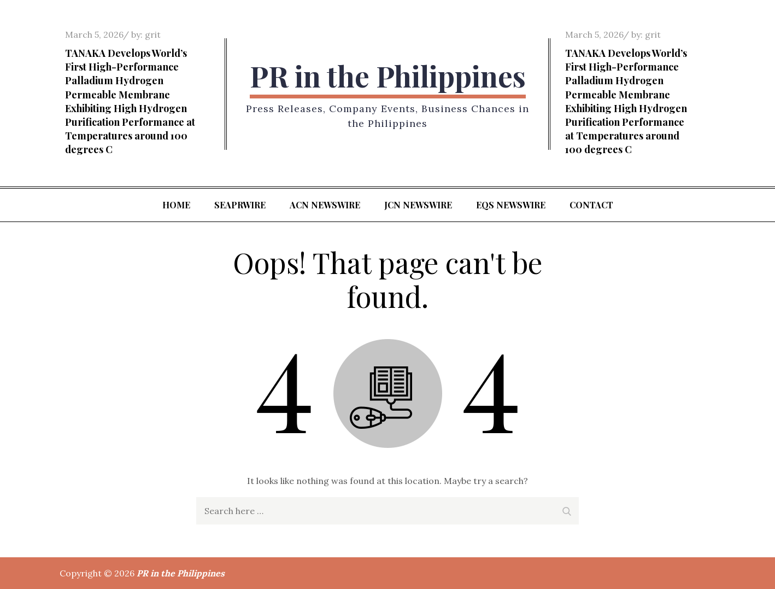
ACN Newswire (325, 205)
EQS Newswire (510, 205)
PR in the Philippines (388, 76)
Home (176, 205)
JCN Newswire (418, 205)
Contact (591, 205)
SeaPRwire (240, 205)
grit (153, 34)
